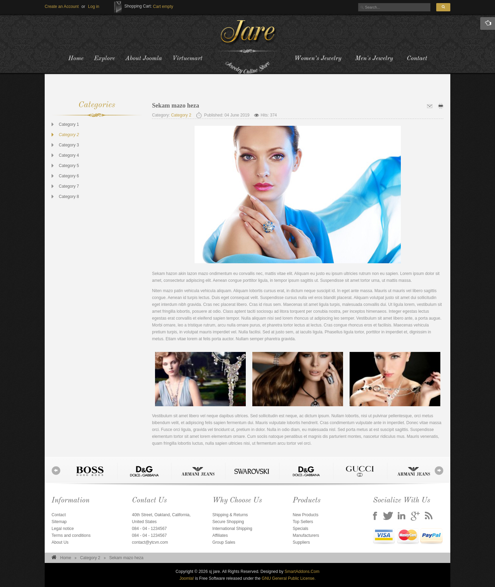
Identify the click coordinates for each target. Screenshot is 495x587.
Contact (417, 58)
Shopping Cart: (138, 6)
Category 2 (69, 134)
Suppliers (301, 542)
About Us (60, 542)
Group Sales (223, 542)
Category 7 (69, 186)
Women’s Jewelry (317, 58)
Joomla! (186, 578)
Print (440, 106)
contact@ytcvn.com (150, 542)
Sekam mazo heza (175, 105)
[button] (93, 6)
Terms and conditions (71, 535)
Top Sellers (303, 521)
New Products (305, 514)
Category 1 (69, 124)
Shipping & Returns (230, 514)
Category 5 (69, 165)
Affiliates (220, 535)
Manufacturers (306, 535)
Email (429, 106)
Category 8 (69, 196)
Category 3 (69, 145)
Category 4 (69, 155)
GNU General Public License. (289, 578)
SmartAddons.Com (302, 571)
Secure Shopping (228, 521)
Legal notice (63, 528)
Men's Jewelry (374, 58)
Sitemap (59, 521)
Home (65, 557)
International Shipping (232, 528)
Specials (300, 528)
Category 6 (69, 176)
